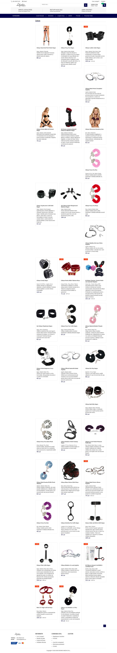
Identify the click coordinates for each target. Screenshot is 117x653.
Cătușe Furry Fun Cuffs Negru (69, 326)
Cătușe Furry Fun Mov (43, 523)
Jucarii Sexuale (40, 15)
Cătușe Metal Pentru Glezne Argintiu (92, 483)
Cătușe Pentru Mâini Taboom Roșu (70, 280)
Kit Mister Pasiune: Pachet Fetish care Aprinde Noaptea (94, 281)
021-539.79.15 (15, 1)
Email (24, 1)
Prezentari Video (18, 73)
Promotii (16, 70)
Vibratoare (16, 43)
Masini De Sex (17, 68)
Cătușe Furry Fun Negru (67, 48)
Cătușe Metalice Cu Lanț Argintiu (70, 565)
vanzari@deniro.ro (21, 639)
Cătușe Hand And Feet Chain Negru (46, 48)
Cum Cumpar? (40, 636)
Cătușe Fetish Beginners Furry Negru (45, 369)
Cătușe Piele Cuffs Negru (43, 565)
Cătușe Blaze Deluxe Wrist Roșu (69, 482)
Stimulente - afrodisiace (21, 38)
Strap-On (16, 60)
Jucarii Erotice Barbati (20, 41)
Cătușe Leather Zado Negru (92, 48)
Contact (103, 1)
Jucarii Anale (17, 55)
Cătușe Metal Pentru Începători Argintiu (93, 89)
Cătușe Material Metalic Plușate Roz (93, 326)
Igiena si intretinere (19, 48)
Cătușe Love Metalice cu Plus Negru (69, 608)
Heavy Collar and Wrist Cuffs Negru (95, 523)
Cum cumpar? (95, 1)
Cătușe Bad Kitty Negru (91, 404)
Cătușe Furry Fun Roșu (91, 205)
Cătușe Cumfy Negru (42, 280)
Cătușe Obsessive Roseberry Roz (94, 129)
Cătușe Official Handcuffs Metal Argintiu (69, 369)
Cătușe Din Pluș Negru (91, 368)
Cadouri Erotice (18, 63)
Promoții (78, 15)
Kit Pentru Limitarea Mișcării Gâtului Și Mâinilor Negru (68, 130)
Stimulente (50, 15)
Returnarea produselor (58, 644)
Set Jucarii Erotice (19, 65)
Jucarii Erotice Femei (20, 58)
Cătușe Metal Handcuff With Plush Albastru (46, 483)
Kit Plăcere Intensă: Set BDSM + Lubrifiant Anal (94, 566)
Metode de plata (41, 638)
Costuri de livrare (41, 640)
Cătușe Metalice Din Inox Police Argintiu (93, 243)
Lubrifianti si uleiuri (19, 46)
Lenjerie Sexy (17, 51)
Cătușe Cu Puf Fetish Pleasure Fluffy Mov (93, 442)
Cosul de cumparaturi (58, 642)
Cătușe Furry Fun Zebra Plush (45, 441)
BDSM (14, 19)
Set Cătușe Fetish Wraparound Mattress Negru (69, 206)
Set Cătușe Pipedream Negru (44, 326)
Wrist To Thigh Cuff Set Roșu (44, 607)
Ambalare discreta (41, 642)
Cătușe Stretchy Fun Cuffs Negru (70, 523)
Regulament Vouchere (58, 636)
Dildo (15, 53)
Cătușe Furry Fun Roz (91, 170)
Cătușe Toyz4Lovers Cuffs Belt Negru (45, 206)
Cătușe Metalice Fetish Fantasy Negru (69, 442)
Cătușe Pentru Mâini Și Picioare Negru (45, 130)
